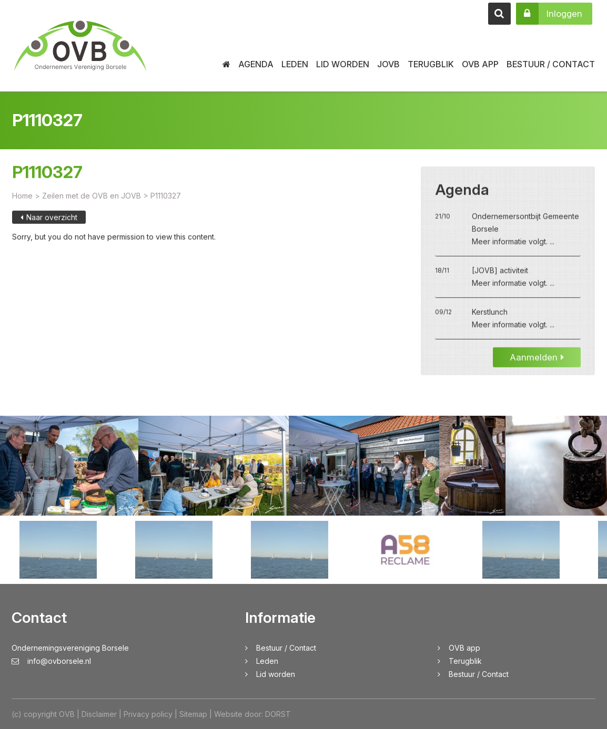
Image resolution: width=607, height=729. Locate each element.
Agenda (256, 64)
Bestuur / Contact (551, 64)
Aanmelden (537, 368)
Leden (294, 64)
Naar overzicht (49, 228)
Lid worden (342, 64)
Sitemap (193, 714)
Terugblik (431, 64)
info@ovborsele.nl (51, 660)
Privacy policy (148, 714)
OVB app (480, 64)
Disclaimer (99, 714)
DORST (278, 714)
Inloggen (549, 14)
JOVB (388, 64)
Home (22, 206)
